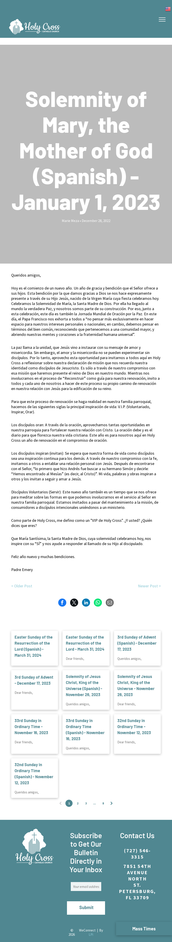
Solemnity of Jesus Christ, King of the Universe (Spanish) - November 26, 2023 (84, 680)
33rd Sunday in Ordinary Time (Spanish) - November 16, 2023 (85, 724)
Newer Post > (149, 585)
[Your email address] (86, 881)
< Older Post (21, 585)
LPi (91, 924)
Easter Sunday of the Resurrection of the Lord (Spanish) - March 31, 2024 (34, 640)
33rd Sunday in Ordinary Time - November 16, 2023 (31, 721)
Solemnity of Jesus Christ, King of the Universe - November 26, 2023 (136, 680)
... (94, 798)
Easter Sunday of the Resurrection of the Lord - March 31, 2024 (85, 637)
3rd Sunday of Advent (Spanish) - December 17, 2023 (137, 637)
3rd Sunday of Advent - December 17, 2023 (34, 674)
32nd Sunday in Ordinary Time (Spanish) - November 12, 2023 (34, 768)
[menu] (162, 19)
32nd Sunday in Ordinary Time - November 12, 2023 (134, 721)
